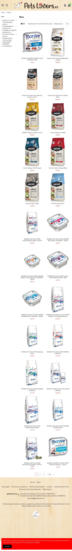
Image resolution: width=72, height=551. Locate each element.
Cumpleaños (7, 46)
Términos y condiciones (19, 487)
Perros (2, 16)
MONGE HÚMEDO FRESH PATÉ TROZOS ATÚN (32, 59)
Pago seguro (47, 489)
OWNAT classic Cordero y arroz (32, 132)
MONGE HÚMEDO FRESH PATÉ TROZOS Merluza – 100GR (58, 464)
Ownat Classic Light (32, 203)
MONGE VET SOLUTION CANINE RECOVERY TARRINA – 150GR (58, 239)
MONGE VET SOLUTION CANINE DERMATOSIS (58, 427)
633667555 (61, 496)
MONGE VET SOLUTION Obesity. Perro (32, 352)
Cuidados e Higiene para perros (9, 31)
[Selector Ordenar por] (59, 23)
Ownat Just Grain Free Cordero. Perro (58, 96)
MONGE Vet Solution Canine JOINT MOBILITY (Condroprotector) (57, 315)
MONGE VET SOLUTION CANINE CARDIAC (58, 352)
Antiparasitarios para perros (8, 27)
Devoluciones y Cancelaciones (30, 489)
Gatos (39, 482)
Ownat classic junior (57, 203)
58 (50, 474)
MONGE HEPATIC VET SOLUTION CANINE (57, 389)
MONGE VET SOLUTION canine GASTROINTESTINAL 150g (57, 277)
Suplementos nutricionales (7, 39)
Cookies (49, 487)
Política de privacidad (37, 487)
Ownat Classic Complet (57, 132)
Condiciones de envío (61, 487)
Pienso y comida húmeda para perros (8, 22)
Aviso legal (5, 487)
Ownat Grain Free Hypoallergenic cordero (58, 59)
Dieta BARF (7, 42)
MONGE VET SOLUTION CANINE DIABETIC (32, 389)
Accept (7, 546)
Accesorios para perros (8, 35)
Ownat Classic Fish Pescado (32, 168)
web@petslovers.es (37, 498)
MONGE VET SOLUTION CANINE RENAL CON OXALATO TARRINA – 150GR (32, 277)
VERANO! (6, 44)
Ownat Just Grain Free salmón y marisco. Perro (32, 96)
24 (67, 24)
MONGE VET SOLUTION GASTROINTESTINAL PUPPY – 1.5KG (32, 464)
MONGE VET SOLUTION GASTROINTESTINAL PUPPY (32, 239)
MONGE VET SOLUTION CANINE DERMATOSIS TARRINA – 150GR (32, 315)
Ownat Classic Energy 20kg (58, 168)
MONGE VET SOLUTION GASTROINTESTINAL (32, 427)
